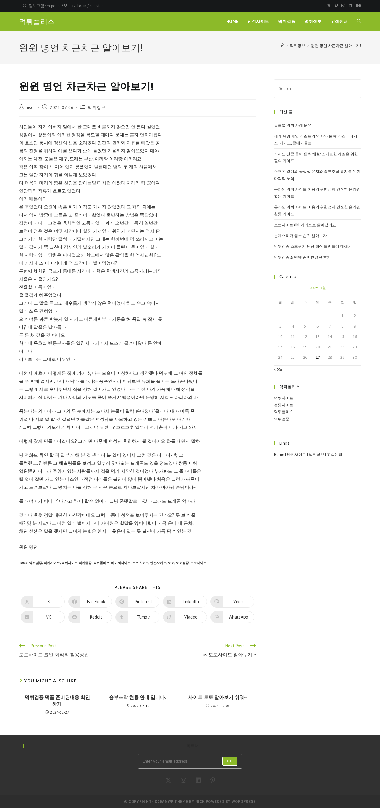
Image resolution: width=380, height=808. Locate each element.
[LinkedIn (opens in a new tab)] (350, 6)
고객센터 (334, 454)
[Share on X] (43, 602)
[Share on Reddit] (90, 617)
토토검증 (182, 563)
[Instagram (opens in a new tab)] (343, 6)
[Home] (282, 45)
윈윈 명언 (28, 547)
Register (96, 5)
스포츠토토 (140, 563)
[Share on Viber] (232, 602)
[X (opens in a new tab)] (329, 6)
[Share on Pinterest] (137, 602)
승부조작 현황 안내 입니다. (137, 697)
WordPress (244, 801)
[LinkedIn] (198, 780)
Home (279, 454)
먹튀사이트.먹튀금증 (76, 563)
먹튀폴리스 (37, 21)
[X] (168, 780)
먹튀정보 (96, 107)
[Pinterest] (213, 780)
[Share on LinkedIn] (185, 602)
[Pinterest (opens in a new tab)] (336, 6)
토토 (171, 563)
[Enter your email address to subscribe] (190, 761)
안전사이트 (158, 563)
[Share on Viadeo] (185, 617)
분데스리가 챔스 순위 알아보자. (301, 235)
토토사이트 (198, 563)
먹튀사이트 (52, 563)
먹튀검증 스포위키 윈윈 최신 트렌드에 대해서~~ (315, 246)
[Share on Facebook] (90, 602)
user (31, 107)
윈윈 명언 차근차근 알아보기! (336, 45)
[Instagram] (183, 780)
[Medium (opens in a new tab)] (357, 6)
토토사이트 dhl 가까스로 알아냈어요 (305, 224)
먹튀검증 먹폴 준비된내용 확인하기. (57, 700)
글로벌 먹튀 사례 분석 (292, 125)
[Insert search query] (317, 88)
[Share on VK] (43, 617)
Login (81, 5)
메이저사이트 (121, 563)
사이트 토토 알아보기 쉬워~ (217, 697)
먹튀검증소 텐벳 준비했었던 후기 (302, 257)
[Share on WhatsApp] (232, 617)
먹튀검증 (35, 563)
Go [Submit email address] (230, 761)
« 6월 (278, 369)
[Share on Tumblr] (137, 617)
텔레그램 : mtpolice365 (48, 5)
